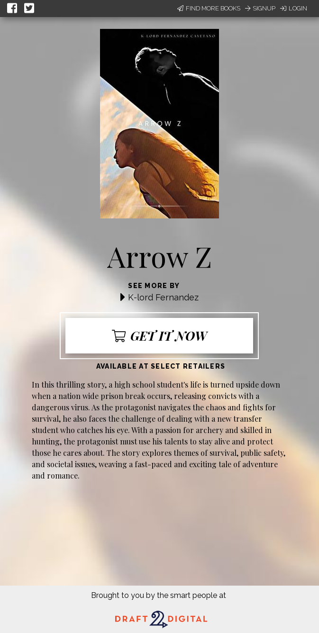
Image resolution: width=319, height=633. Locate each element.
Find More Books (208, 8)
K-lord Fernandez (163, 297)
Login (293, 8)
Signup (260, 8)
